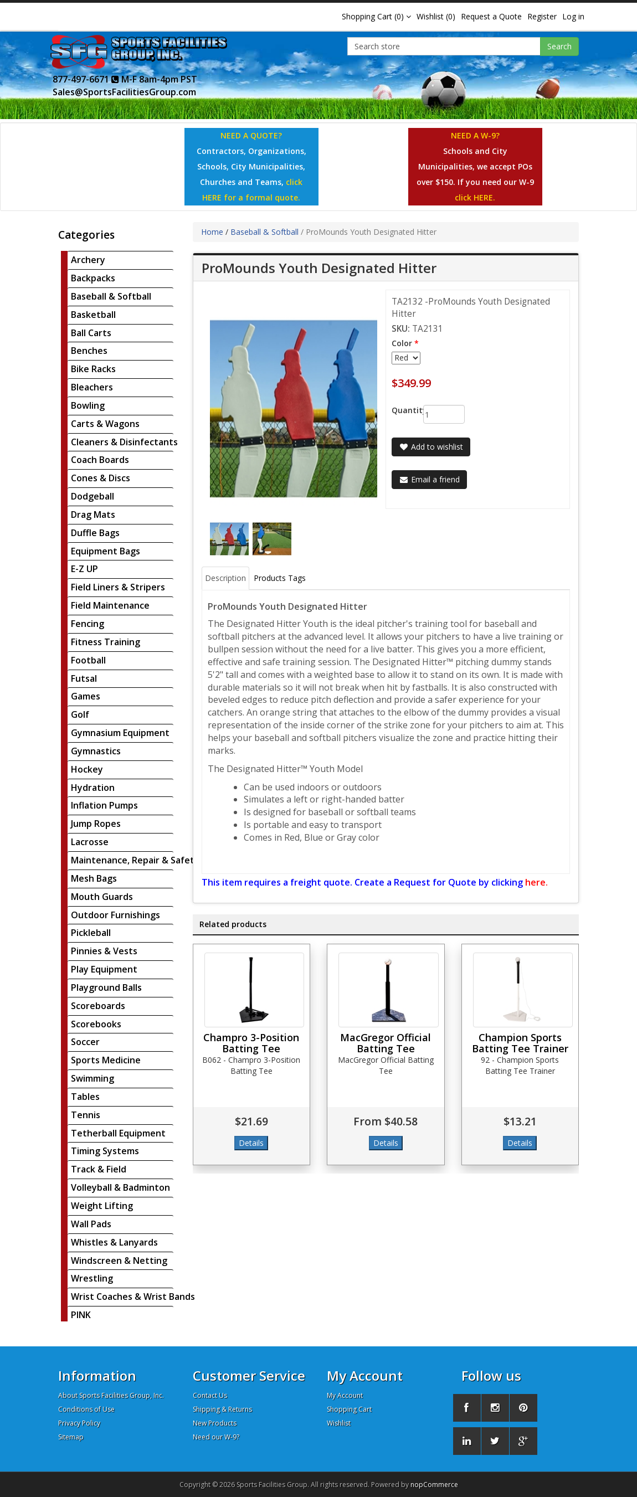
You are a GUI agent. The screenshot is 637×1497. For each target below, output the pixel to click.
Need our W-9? (216, 1437)
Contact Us (210, 1395)
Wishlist (339, 1423)
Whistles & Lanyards (114, 1242)
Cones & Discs (100, 478)
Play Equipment (104, 969)
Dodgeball (92, 496)
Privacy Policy (79, 1423)
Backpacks (93, 278)
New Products (215, 1423)
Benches (89, 350)
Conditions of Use (86, 1409)
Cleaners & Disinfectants (124, 442)
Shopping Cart (349, 1409)
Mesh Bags (94, 878)
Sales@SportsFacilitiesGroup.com (124, 92)
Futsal (84, 678)
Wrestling (92, 1278)
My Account (345, 1395)
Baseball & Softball (111, 296)
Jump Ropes (96, 823)
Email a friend (429, 479)
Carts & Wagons (105, 424)
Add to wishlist (431, 446)
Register (542, 16)
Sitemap (71, 1437)
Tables (85, 1096)
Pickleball (91, 933)
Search (559, 46)
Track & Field (98, 1169)
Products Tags (280, 578)
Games (85, 696)
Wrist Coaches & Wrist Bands (133, 1296)
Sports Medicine (106, 1060)
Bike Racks (93, 369)
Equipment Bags (105, 551)
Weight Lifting (102, 1206)
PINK (81, 1315)
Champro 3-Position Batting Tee (251, 1043)
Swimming (92, 1078)
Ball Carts (91, 333)
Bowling (88, 405)
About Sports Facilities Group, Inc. (111, 1395)
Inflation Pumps (104, 805)
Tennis (85, 1115)
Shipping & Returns (222, 1409)
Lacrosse (90, 842)
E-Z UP (84, 569)
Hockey (87, 769)
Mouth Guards (102, 897)
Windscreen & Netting (119, 1260)
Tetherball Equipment (118, 1133)
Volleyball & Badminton (120, 1187)
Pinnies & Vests (104, 951)
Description (225, 578)
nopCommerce (434, 1484)
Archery (88, 260)
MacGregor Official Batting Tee (385, 1043)
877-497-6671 (86, 79)
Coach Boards (100, 460)
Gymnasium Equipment (120, 733)
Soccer (85, 1042)
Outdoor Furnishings (115, 915)
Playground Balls (106, 987)
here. (536, 882)
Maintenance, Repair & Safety (135, 860)
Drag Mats (93, 514)
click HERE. (475, 197)
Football (88, 660)
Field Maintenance (110, 605)
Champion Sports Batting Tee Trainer (520, 1043)
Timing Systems (105, 1151)
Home (212, 232)
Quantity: (399, 410)
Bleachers (92, 387)
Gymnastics (96, 751)
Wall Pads (91, 1224)
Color (402, 343)
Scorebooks (96, 1024)
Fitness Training (105, 642)
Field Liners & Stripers (118, 587)
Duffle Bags (95, 533)
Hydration (93, 787)
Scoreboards (98, 1006)
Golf (80, 714)
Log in (573, 16)
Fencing (87, 624)
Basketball (93, 314)
